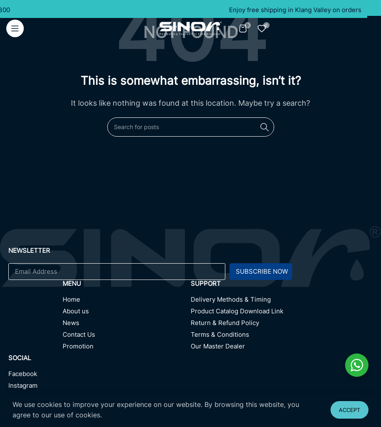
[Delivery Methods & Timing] (282, 302)
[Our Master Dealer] (282, 348)
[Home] (127, 302)
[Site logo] (190, 27)
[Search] (190, 127)
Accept (349, 410)
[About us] (127, 313)
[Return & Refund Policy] (282, 325)
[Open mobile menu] (15, 28)
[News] (127, 325)
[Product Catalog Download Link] (282, 313)
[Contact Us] (127, 337)
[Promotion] (127, 348)
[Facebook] (99, 376)
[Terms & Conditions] (282, 337)
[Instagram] (99, 388)
